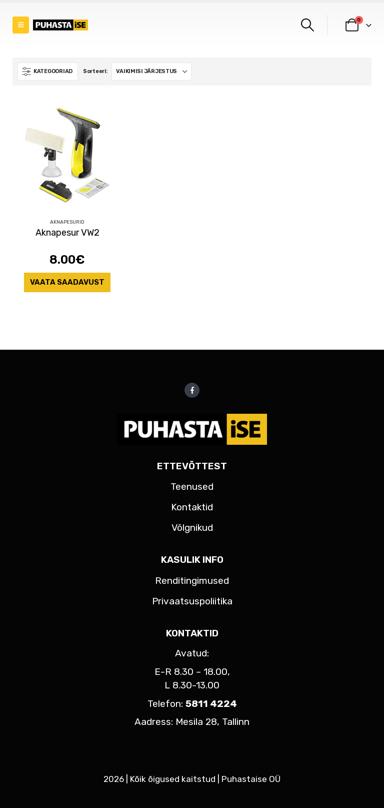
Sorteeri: (95, 71)
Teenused (192, 486)
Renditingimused (192, 580)
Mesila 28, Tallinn (213, 721)
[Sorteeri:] (152, 72)
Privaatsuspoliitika (192, 601)
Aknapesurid (67, 222)
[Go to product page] (67, 155)
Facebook (192, 390)
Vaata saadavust (67, 282)
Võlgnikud (192, 527)
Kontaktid (192, 507)
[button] (20, 25)
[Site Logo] (60, 25)
